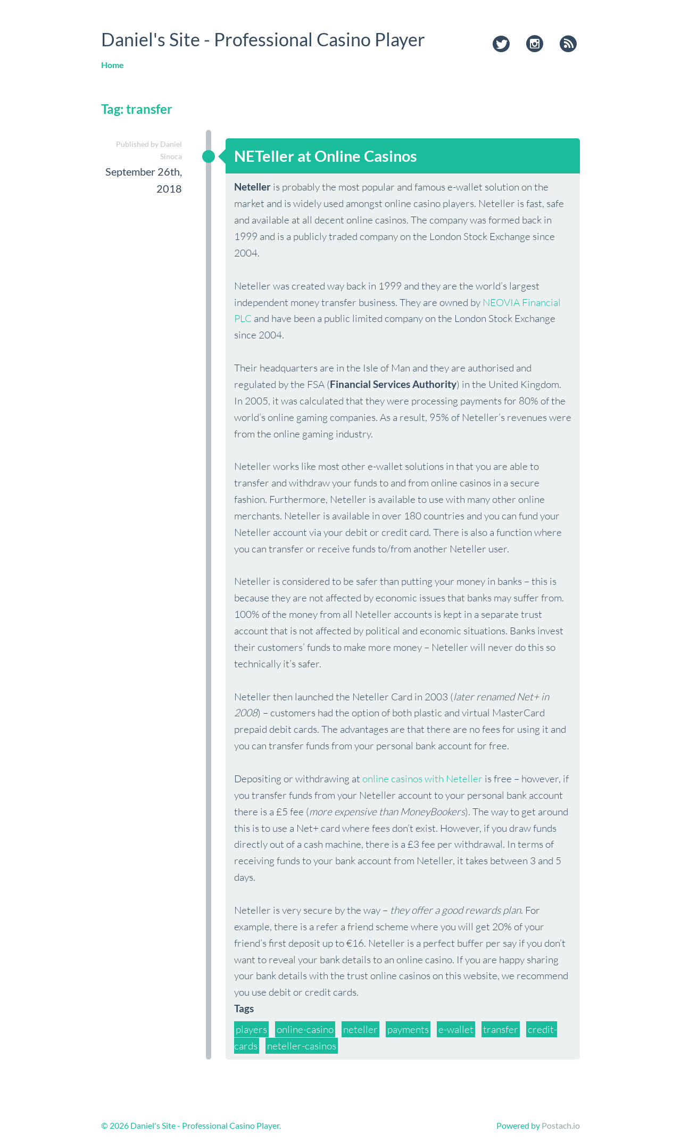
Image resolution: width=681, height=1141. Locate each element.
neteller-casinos (301, 1045)
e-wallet (456, 1029)
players (251, 1029)
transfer (500, 1029)
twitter (501, 44)
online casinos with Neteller (422, 778)
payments (408, 1029)
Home (112, 65)
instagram (534, 44)
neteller (360, 1029)
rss (568, 44)
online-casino (305, 1029)
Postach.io (561, 1125)
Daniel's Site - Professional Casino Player (263, 39)
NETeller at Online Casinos (325, 156)
